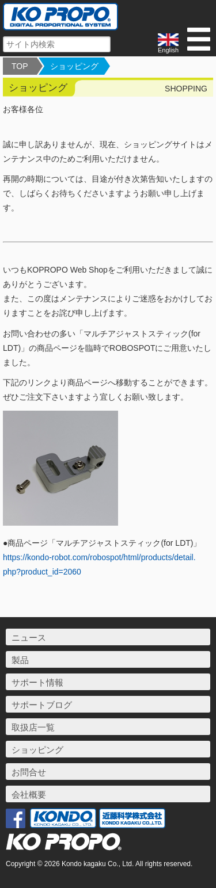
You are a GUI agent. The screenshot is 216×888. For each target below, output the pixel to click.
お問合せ (29, 772)
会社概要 (29, 794)
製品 (20, 660)
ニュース (29, 637)
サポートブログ (42, 705)
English (168, 43)
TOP (20, 66)
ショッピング (74, 66)
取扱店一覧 (33, 727)
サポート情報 (37, 682)
